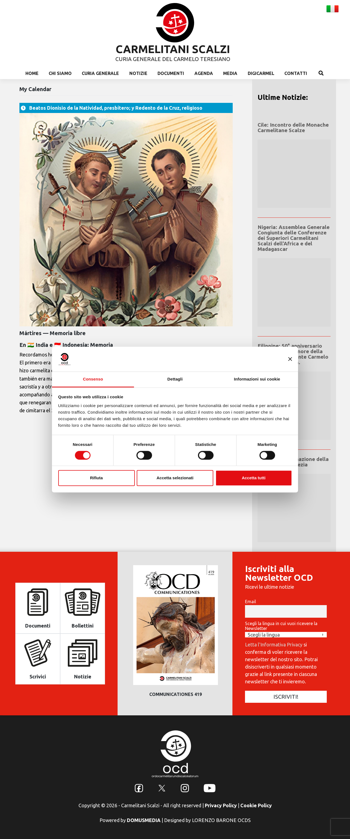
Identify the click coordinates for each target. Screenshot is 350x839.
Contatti (295, 73)
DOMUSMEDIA (144, 820)
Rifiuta (96, 478)
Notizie (138, 73)
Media (230, 73)
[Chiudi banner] (290, 359)
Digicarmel (261, 73)
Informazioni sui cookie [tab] (257, 379)
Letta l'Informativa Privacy (273, 644)
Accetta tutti (254, 478)
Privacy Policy (221, 805)
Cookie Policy (256, 805)
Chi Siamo (60, 73)
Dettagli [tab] (175, 379)
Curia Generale (100, 73)
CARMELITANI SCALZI (173, 49)
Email (250, 601)
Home (32, 73)
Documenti (171, 73)
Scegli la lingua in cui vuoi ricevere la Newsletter (281, 626)
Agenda (203, 73)
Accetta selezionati (174, 478)
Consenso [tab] (93, 379)
